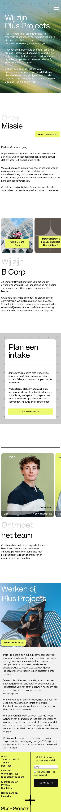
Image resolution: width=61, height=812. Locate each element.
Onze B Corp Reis (17, 243)
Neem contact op (47, 134)
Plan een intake (30, 411)
